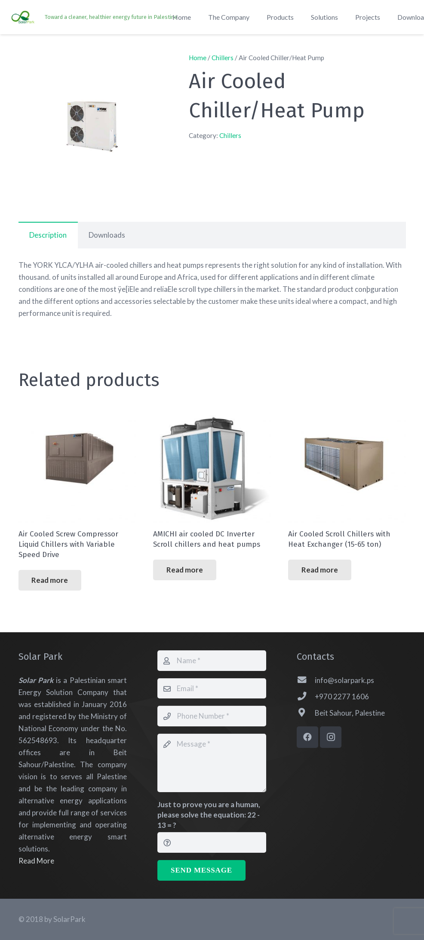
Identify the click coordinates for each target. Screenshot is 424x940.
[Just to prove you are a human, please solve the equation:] (211, 842)
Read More (36, 860)
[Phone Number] (211, 716)
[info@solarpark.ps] (306, 680)
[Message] (211, 763)
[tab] (48, 235)
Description (48, 234)
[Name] (211, 660)
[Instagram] (330, 737)
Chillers (223, 57)
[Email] (211, 688)
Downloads (107, 234)
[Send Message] (201, 870)
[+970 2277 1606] (306, 697)
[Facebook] (307, 737)
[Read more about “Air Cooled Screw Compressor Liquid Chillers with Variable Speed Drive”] (49, 580)
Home (197, 57)
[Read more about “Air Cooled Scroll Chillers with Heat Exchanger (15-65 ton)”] (319, 570)
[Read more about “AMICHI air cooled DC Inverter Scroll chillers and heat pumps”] (184, 570)
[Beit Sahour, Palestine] (306, 713)
